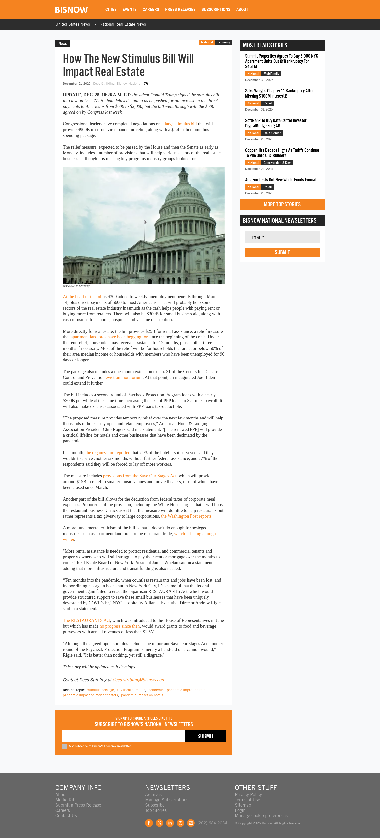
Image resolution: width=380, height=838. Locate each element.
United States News (72, 24)
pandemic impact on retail (187, 690)
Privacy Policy (248, 794)
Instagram (180, 823)
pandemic (156, 690)
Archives (153, 794)
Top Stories (156, 810)
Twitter (159, 823)
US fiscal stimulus (131, 690)
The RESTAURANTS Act (86, 620)
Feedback (191, 823)
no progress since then (120, 626)
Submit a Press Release (78, 805)
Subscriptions (216, 9)
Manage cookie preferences (261, 815)
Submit (282, 252)
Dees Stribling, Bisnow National (117, 83)
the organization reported (108, 452)
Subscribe (155, 805)
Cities (111, 9)
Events (130, 9)
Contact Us (66, 815)
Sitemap (243, 805)
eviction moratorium (124, 377)
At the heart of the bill (82, 296)
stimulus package (100, 690)
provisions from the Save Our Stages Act (139, 475)
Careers (151, 9)
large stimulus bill (181, 123)
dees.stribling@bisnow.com (139, 679)
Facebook (149, 823)
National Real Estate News (123, 24)
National (207, 42)
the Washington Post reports (186, 516)
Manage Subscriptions (166, 799)
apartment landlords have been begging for (109, 337)
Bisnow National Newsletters (280, 220)
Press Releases (180, 9)
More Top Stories (282, 204)
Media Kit (64, 799)
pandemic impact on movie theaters (90, 695)
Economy (223, 42)
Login (240, 810)
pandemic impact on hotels (142, 695)
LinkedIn (170, 823)
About (242, 9)
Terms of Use (247, 799)
